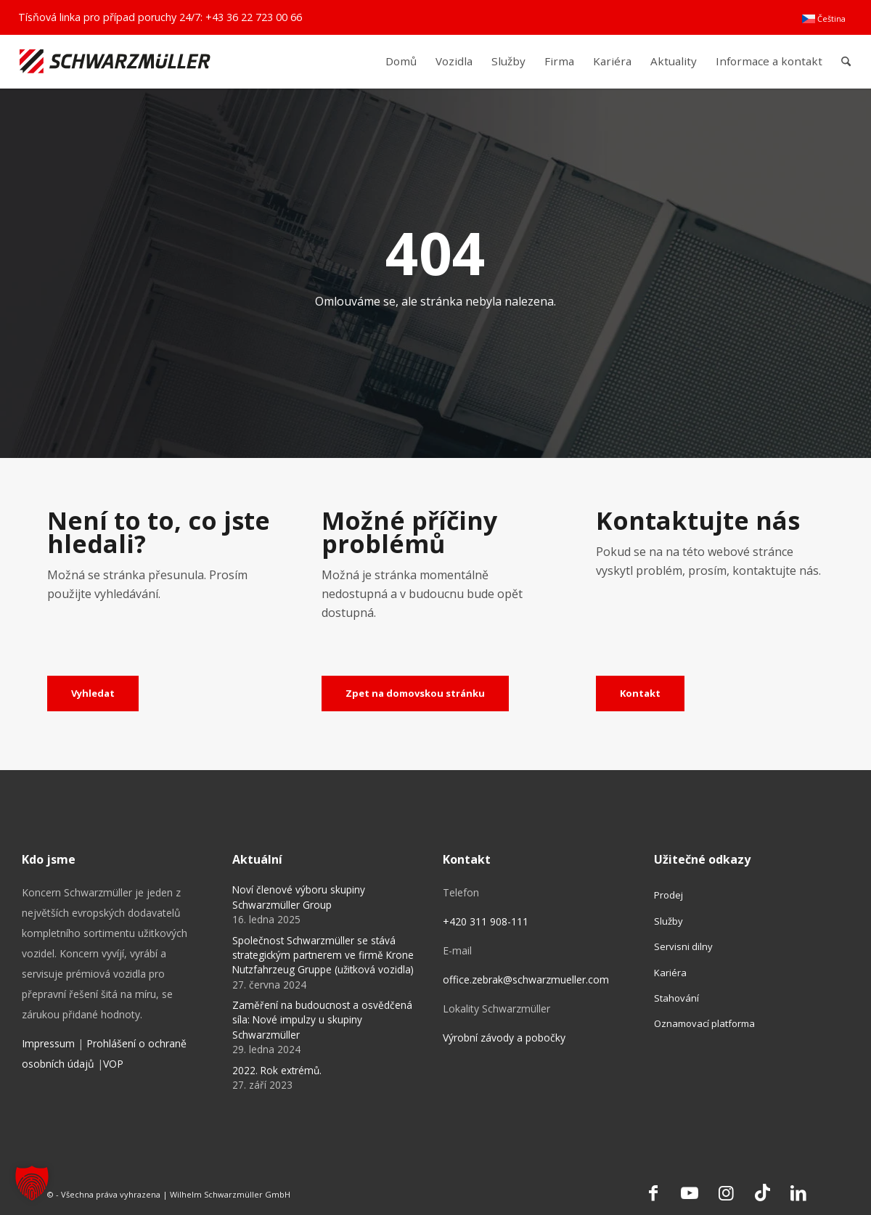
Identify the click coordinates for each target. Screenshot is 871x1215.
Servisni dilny (683, 946)
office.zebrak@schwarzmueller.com (526, 979)
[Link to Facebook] (653, 1192)
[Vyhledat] (93, 694)
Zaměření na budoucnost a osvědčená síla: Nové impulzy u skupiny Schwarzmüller (322, 1020)
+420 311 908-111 (485, 921)
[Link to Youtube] (689, 1192)
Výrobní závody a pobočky (504, 1037)
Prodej (668, 894)
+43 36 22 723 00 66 (253, 17)
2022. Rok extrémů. (277, 1070)
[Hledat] (846, 61)
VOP (113, 1064)
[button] (32, 1183)
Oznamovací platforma (704, 1023)
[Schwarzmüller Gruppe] (115, 61)
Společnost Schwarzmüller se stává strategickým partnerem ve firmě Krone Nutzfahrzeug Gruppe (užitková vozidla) (323, 955)
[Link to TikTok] (762, 1192)
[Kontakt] (640, 694)
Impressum (48, 1043)
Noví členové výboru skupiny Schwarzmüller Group (298, 897)
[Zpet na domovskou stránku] (415, 694)
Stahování (676, 998)
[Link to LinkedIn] (798, 1192)
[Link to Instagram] (726, 1192)
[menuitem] (824, 18)
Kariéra (670, 972)
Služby (668, 921)
